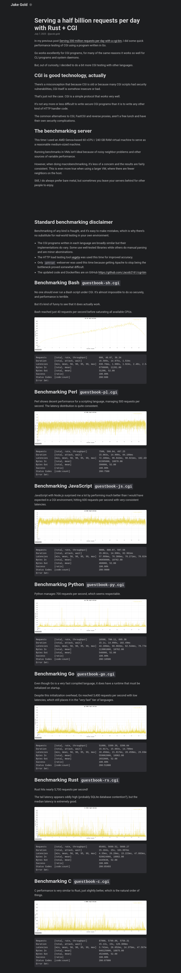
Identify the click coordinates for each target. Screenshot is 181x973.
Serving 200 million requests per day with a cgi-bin (91, 40)
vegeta (75, 257)
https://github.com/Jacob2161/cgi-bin (122, 272)
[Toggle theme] (31, 4)
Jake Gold (19, 4)
